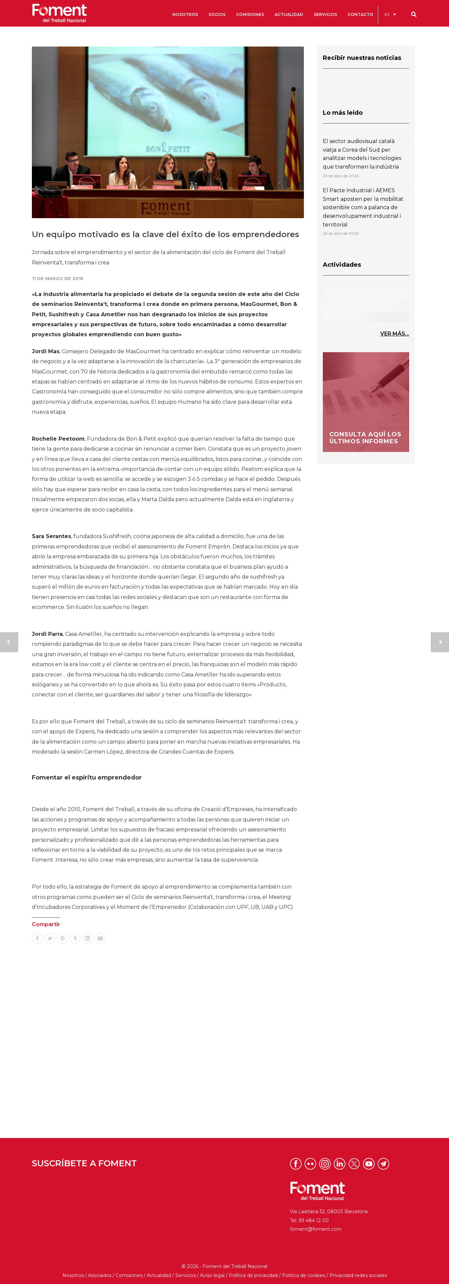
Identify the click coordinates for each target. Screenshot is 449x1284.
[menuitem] (390, 14)
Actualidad (159, 1275)
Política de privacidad (253, 1275)
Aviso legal (212, 1275)
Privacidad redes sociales (358, 1275)
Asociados (99, 1275)
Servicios (185, 1275)
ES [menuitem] (387, 14)
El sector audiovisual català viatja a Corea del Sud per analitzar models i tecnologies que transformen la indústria (362, 154)
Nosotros (73, 1275)
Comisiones (129, 1275)
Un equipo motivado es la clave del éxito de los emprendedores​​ (165, 234)
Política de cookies (303, 1275)
